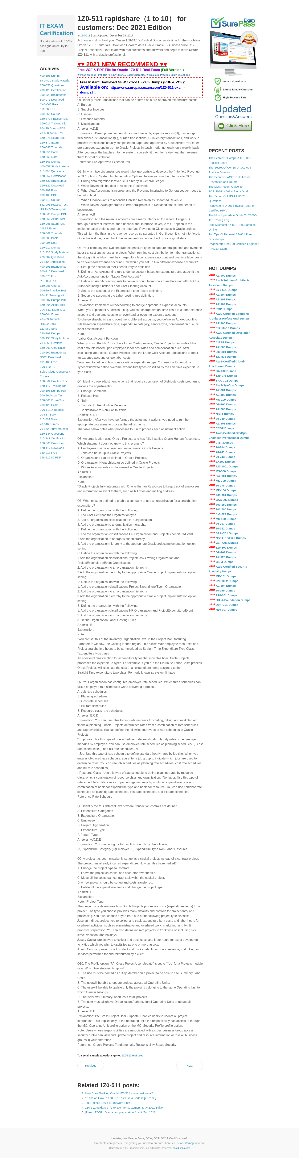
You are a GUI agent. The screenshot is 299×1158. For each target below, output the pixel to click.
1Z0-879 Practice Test (54, 118)
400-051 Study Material (54, 166)
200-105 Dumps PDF (53, 390)
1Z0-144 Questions (52, 433)
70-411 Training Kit (52, 295)
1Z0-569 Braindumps (53, 443)
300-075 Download (52, 99)
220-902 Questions (52, 257)
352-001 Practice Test (54, 204)
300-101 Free (48, 190)
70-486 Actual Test (51, 395)
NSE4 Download (50, 357)
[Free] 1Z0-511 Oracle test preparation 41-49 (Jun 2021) (120, 1112)
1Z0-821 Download (52, 185)
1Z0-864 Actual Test (52, 304)
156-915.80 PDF (50, 457)
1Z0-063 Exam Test (52, 400)
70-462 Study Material (54, 428)
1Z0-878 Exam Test (52, 137)
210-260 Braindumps (53, 352)
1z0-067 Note (48, 419)
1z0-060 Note (48, 328)
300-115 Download (52, 271)
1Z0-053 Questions (52, 85)
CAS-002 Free (49, 104)
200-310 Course (50, 199)
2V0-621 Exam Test (52, 309)
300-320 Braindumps (53, 94)
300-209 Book (49, 238)
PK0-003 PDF (49, 280)
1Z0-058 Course (50, 285)
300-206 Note (48, 242)
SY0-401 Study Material (55, 80)
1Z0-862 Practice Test (54, 381)
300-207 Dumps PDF (53, 300)
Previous (90, 1065)
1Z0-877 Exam (49, 142)
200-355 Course (50, 113)
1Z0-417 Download (52, 447)
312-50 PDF (47, 109)
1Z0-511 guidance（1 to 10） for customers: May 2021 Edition (124, 1107)
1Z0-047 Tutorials (51, 147)
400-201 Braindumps (53, 266)
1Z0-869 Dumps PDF (53, 214)
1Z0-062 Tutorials (51, 233)
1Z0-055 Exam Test (52, 223)
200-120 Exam (49, 405)
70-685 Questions (51, 343)
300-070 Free (48, 276)
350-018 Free (48, 452)
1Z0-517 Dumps (50, 247)
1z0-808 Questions (52, 171)
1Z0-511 (85, 35)
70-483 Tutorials (50, 319)
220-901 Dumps (50, 333)
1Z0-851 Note (48, 156)
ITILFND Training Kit (53, 209)
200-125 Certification (53, 90)
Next (190, 1065)
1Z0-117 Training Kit (53, 385)
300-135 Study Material (54, 338)
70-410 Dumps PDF (52, 128)
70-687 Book (48, 414)
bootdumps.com (181, 1148)
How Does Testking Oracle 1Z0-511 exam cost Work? (119, 1093)
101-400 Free (48, 362)
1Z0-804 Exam (49, 314)
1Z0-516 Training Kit (53, 123)
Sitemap (188, 1143)
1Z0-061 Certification (53, 347)
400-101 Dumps (50, 75)
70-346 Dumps (49, 424)
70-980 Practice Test (53, 290)
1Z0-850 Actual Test (52, 218)
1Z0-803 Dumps (50, 161)
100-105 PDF (48, 195)
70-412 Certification (52, 261)
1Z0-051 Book (49, 152)
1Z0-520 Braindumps (53, 180)
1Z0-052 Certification (53, 176)
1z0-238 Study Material (54, 252)
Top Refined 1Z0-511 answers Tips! (107, 1102)
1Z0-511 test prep (132, 1055)
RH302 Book (48, 323)
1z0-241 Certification (53, 438)
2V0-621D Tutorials (52, 409)
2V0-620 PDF (48, 366)
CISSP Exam (48, 228)
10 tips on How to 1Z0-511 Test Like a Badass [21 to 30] (120, 1098)
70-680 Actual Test (51, 133)
